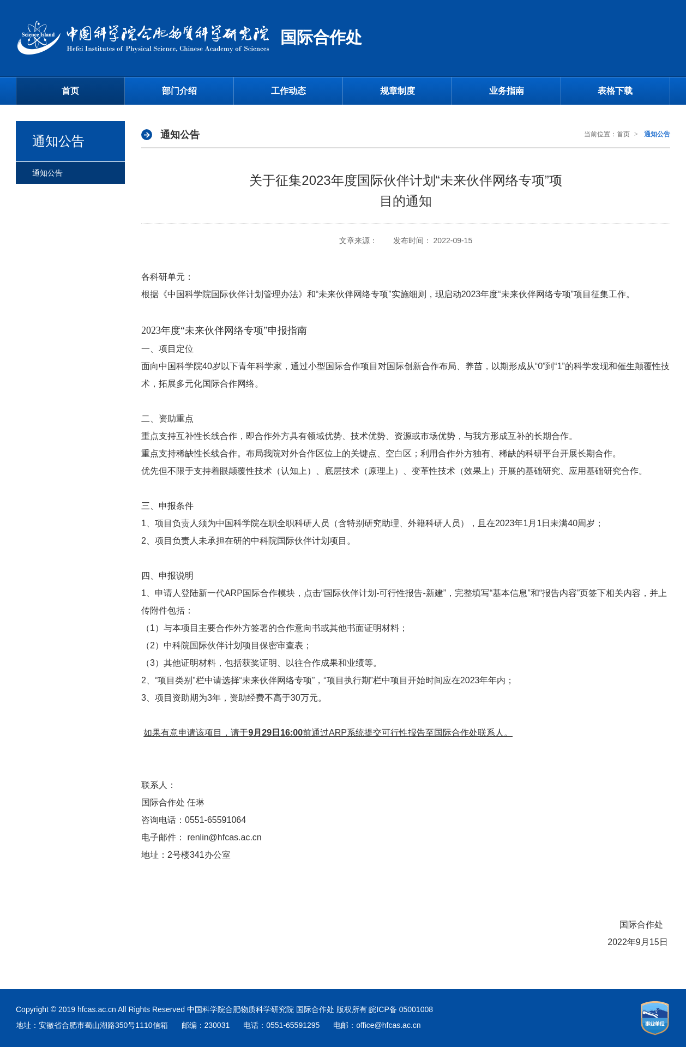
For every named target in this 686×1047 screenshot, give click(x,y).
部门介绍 (179, 90)
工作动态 (288, 90)
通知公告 (47, 173)
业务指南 (506, 90)
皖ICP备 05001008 (401, 1009)
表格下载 (615, 90)
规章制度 (397, 90)
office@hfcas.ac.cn (388, 1025)
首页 (70, 90)
